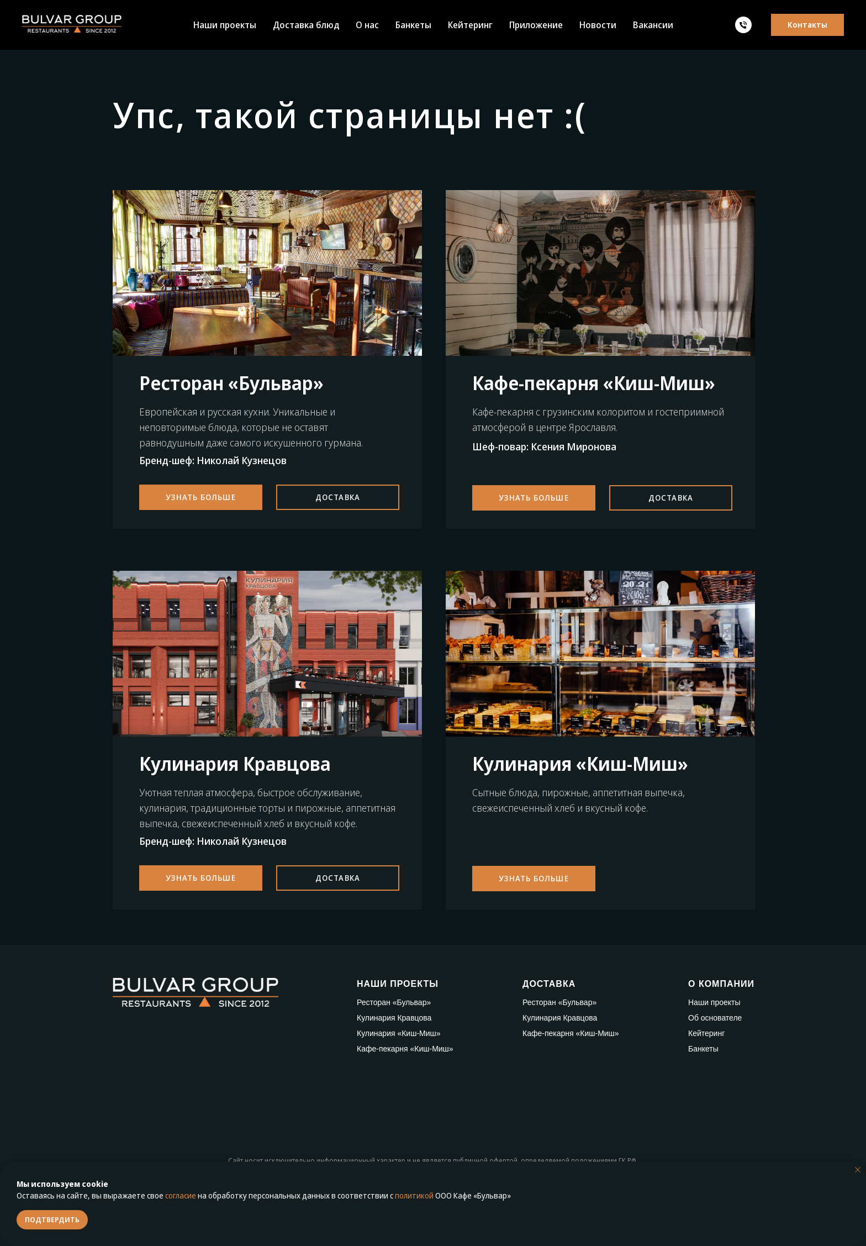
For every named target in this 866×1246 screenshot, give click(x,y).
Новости (597, 25)
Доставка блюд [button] (306, 25)
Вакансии (653, 25)
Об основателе (715, 1017)
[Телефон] (743, 25)
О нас (367, 25)
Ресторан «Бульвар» (394, 1002)
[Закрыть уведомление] (857, 1169)
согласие (180, 1195)
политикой (414, 1195)
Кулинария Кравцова (394, 1017)
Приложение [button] (536, 25)
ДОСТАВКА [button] (548, 984)
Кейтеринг (470, 25)
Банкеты (413, 25)
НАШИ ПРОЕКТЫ (398, 984)
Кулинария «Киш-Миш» (399, 1033)
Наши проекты (224, 25)
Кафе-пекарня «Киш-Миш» (405, 1048)
